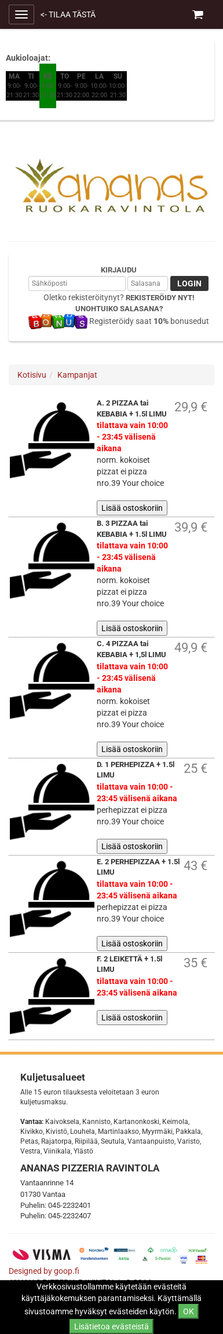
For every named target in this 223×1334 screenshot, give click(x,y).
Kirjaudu (119, 270)
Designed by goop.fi (44, 1271)
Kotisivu (31, 374)
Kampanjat (77, 374)
